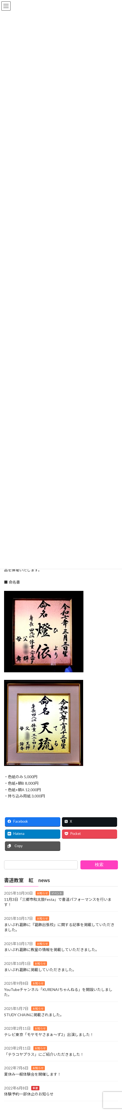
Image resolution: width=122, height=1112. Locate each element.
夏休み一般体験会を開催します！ (32, 1074)
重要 (35, 1088)
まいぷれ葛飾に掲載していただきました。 (40, 969)
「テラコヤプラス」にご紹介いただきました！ (44, 1054)
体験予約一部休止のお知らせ (29, 1094)
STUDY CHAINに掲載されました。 (34, 1014)
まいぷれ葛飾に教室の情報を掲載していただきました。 (51, 950)
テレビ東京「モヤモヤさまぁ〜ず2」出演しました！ (49, 1034)
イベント (56, 893)
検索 (99, 864)
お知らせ (42, 893)
